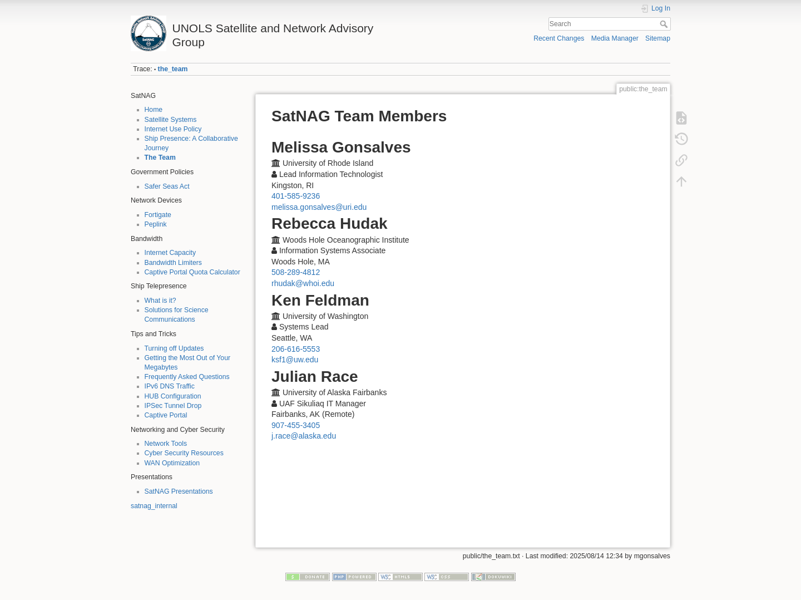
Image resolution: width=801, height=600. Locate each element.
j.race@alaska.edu (303, 435)
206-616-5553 (295, 349)
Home (154, 110)
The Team (160, 157)
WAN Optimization (172, 463)
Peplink (156, 224)
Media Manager (615, 38)
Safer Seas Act (167, 186)
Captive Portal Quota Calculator (192, 272)
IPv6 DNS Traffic (170, 386)
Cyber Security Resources (184, 453)
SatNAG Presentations (179, 491)
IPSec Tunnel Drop (173, 406)
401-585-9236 (295, 195)
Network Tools (166, 443)
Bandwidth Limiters (173, 263)
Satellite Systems (171, 120)
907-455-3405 (295, 425)
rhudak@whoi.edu (302, 283)
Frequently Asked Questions (187, 377)
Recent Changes (558, 38)
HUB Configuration (173, 396)
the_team (173, 69)
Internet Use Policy (173, 129)
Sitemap (657, 38)
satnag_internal (154, 506)
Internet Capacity (170, 253)
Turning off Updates (174, 348)
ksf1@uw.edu (294, 359)
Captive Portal (166, 415)
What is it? (160, 300)
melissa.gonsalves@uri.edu (319, 207)
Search (665, 24)
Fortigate (158, 215)
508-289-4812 (295, 272)
